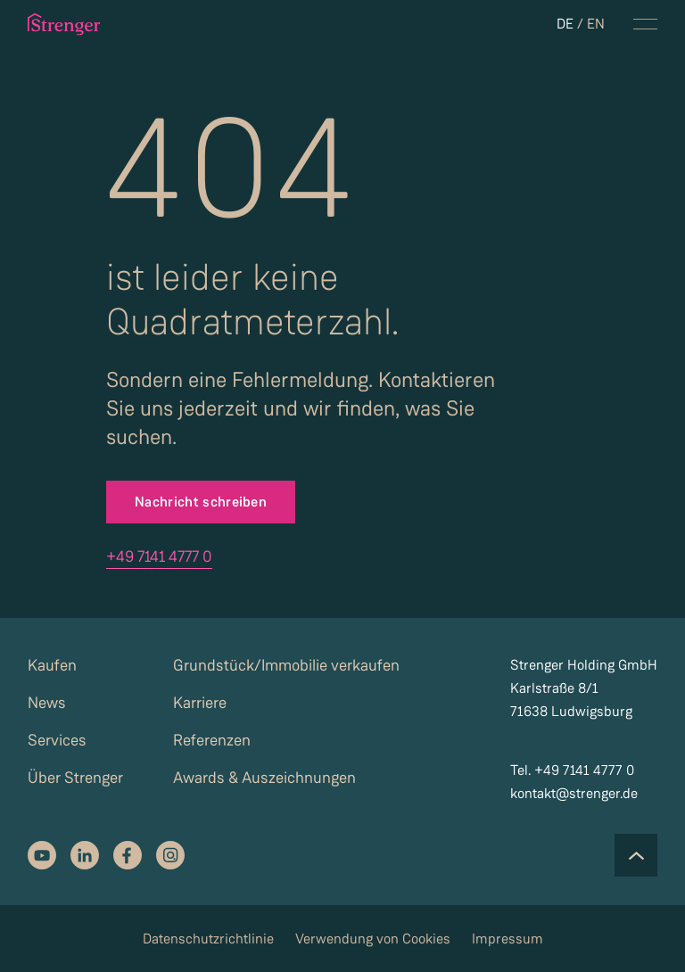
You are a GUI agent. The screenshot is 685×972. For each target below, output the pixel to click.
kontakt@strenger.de (574, 793)
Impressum (507, 938)
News (47, 702)
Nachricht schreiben (201, 501)
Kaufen (52, 665)
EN (596, 23)
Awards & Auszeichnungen (264, 777)
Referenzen (212, 740)
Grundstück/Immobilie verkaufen (286, 665)
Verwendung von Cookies (372, 938)
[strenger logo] (67, 24)
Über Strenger (75, 777)
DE (565, 23)
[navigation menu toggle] (645, 24)
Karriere (200, 702)
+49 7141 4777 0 (159, 556)
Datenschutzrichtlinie (208, 938)
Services (57, 740)
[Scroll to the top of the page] (636, 855)
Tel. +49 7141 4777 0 (572, 770)
